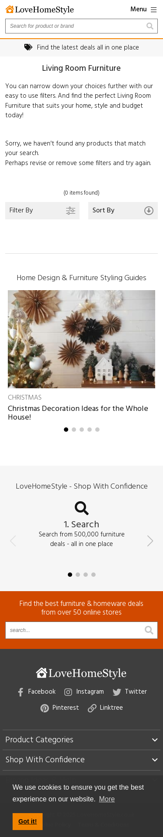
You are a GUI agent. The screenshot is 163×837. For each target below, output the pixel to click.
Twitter (130, 692)
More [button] (107, 799)
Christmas (25, 398)
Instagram (84, 692)
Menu (143, 9)
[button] (66, 429)
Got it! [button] (27, 821)
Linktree (105, 708)
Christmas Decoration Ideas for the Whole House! (78, 413)
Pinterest (59, 708)
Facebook (37, 692)
